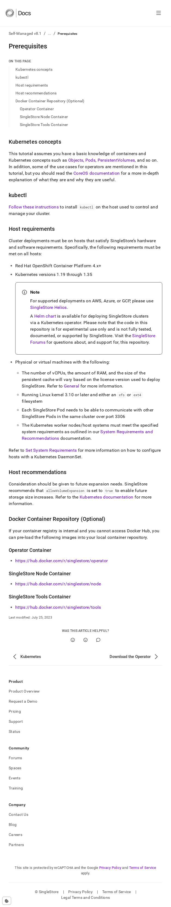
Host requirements (31, 85)
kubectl (21, 77)
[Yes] (72, 640)
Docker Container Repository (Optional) (50, 101)
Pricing (15, 711)
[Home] (18, 13)
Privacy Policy (110, 868)
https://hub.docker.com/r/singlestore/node (58, 583)
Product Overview (24, 691)
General (71, 386)
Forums (15, 758)
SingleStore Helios (48, 307)
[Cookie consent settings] (6, 901)
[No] (85, 640)
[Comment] (98, 640)
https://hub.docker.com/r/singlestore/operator (61, 560)
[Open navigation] (159, 13)
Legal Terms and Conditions (85, 897)
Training (16, 788)
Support (16, 721)
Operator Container (37, 109)
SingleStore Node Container (44, 117)
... (49, 33)
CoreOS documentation (96, 173)
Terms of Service (142, 868)
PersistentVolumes (116, 160)
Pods (90, 160)
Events (15, 778)
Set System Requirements (51, 450)
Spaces (15, 768)
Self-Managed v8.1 (25, 33)
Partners (16, 845)
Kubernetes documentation (106, 497)
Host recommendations (36, 93)
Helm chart (45, 316)
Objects (75, 160)
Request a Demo (23, 701)
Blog (13, 824)
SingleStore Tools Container (44, 124)
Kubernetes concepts (33, 69)
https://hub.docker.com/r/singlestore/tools (58, 607)
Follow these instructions (34, 207)
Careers (15, 834)
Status (14, 731)
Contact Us (18, 814)
